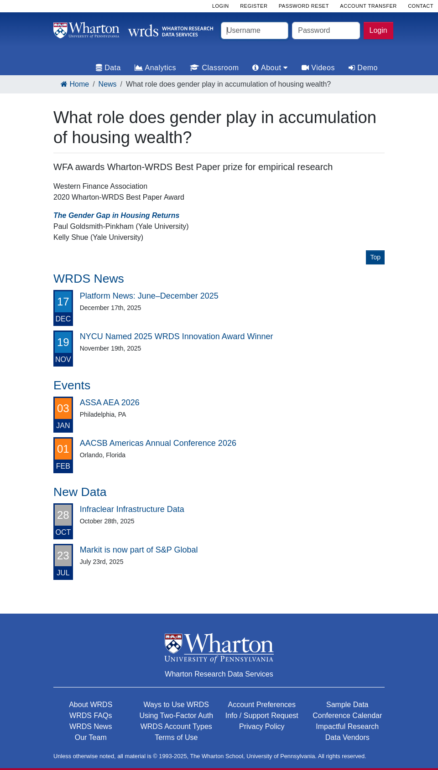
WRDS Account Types (176, 726)
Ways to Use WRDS (176, 704)
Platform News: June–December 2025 (149, 295)
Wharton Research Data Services (219, 674)
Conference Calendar (347, 715)
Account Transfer (368, 6)
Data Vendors (347, 737)
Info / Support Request (261, 715)
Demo (363, 68)
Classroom (214, 68)
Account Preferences (262, 704)
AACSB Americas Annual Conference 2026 (158, 443)
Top (375, 257)
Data (108, 68)
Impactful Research (347, 726)
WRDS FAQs (90, 715)
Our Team (91, 737)
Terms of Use (176, 737)
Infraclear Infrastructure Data (132, 509)
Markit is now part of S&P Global (139, 549)
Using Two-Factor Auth (176, 715)
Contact (420, 6)
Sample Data (347, 704)
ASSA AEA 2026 (110, 402)
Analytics (155, 68)
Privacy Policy (262, 726)
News (108, 84)
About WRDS (90, 704)
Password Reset (304, 6)
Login (378, 30)
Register (253, 6)
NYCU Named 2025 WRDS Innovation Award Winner (176, 336)
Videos (318, 68)
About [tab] (269, 68)
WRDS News (90, 726)
